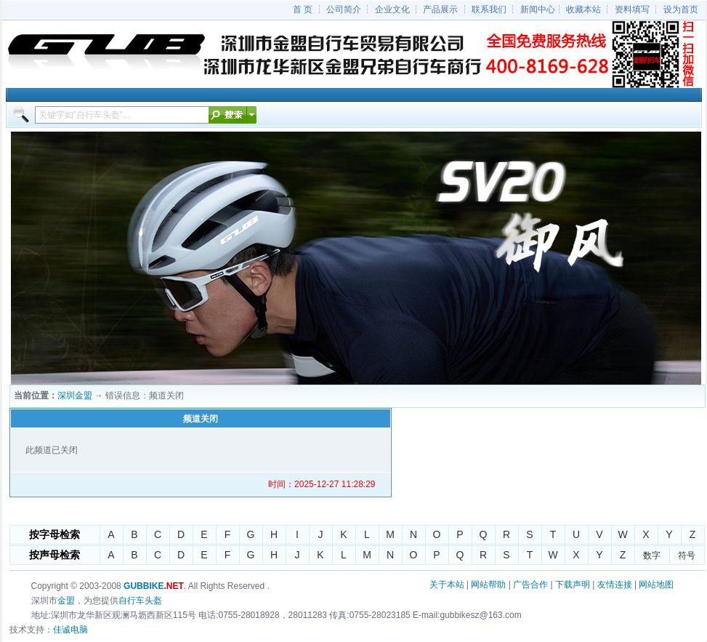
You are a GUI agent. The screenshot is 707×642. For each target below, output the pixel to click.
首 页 (302, 9)
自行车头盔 (140, 600)
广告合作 (530, 584)
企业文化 (392, 9)
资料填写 (632, 9)
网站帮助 (488, 584)
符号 (686, 555)
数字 (651, 555)
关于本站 (446, 584)
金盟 (66, 600)
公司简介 (343, 9)
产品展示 (440, 9)
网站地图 (656, 584)
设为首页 (680, 9)
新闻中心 (537, 9)
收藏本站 (583, 9)
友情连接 (614, 584)
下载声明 (572, 584)
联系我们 (489, 9)
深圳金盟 (74, 395)
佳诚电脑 (70, 630)
